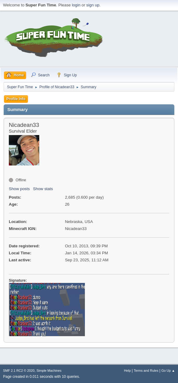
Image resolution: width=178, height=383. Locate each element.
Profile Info (16, 99)
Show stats (43, 188)
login (76, 5)
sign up (92, 5)
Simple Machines (49, 370)
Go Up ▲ (168, 370)
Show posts (19, 188)
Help (127, 370)
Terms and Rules (146, 370)
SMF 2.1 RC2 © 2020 (18, 370)
